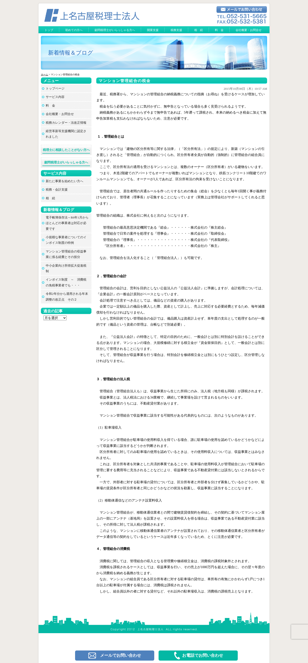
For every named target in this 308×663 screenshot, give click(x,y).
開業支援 (153, 30)
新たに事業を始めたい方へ (64, 181)
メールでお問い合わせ (114, 655)
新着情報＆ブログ (70, 53)
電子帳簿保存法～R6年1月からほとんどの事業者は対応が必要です (67, 223)
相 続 (198, 30)
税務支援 (176, 30)
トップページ (55, 88)
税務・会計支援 (57, 189)
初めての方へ (74, 30)
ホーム (44, 74)
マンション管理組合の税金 (125, 81)
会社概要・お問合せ (249, 30)
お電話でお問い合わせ (198, 655)
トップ (49, 30)
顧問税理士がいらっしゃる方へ (115, 30)
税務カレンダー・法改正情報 (66, 122)
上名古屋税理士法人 (156, 614)
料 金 (219, 30)
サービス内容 (55, 97)
